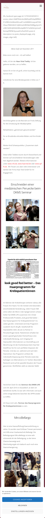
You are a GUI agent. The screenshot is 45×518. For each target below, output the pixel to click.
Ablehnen (22, 505)
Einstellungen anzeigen (22, 511)
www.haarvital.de (24, 164)
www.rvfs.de (12, 164)
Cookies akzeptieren (22, 499)
